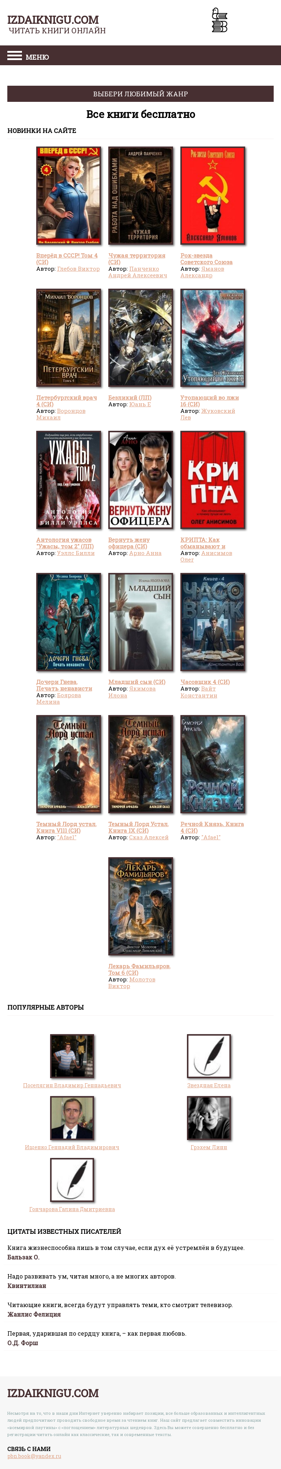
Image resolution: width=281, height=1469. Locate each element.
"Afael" (66, 837)
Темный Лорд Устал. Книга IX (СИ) (138, 827)
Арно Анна (145, 552)
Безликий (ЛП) (129, 397)
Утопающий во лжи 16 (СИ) (209, 401)
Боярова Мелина (58, 698)
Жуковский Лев (207, 414)
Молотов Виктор (132, 982)
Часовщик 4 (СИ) (205, 681)
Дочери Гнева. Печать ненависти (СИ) (64, 688)
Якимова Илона (132, 692)
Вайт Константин (198, 692)
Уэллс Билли (76, 552)
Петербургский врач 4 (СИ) (66, 401)
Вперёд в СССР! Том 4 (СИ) (67, 259)
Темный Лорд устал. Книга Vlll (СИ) (66, 827)
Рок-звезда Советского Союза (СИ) (206, 262)
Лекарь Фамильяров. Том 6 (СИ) (139, 969)
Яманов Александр (202, 272)
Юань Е (140, 404)
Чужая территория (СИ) (136, 259)
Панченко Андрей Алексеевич (137, 272)
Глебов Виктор (78, 268)
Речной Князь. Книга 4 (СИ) (212, 827)
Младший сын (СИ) (136, 681)
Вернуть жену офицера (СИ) (129, 543)
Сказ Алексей (149, 837)
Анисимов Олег (206, 556)
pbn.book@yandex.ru (34, 1456)
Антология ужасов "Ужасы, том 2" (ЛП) (65, 543)
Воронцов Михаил (61, 414)
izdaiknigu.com (52, 19)
